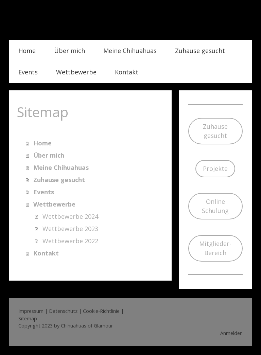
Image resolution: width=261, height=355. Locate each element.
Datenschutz (63, 311)
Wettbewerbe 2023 (70, 229)
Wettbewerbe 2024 (70, 216)
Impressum (31, 311)
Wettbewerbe (76, 72)
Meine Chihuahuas (130, 51)
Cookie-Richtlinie (101, 311)
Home (27, 51)
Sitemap (27, 318)
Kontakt (126, 72)
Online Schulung (215, 206)
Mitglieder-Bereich (215, 248)
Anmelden (231, 333)
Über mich (69, 51)
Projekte (215, 168)
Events (28, 72)
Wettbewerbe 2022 (70, 241)
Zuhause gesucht (200, 51)
